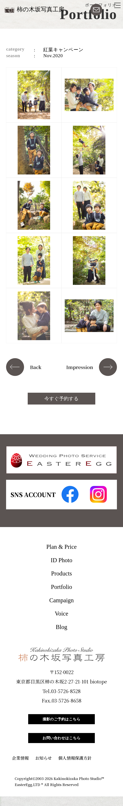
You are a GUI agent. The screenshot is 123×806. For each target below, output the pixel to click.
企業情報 (20, 767)
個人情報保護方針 (75, 767)
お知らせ (43, 767)
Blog (61, 627)
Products (61, 573)
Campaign (61, 600)
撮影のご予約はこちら (61, 722)
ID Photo (61, 560)
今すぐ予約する (61, 398)
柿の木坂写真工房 (40, 9)
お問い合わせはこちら (61, 745)
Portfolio (61, 587)
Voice (61, 613)
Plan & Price (61, 547)
